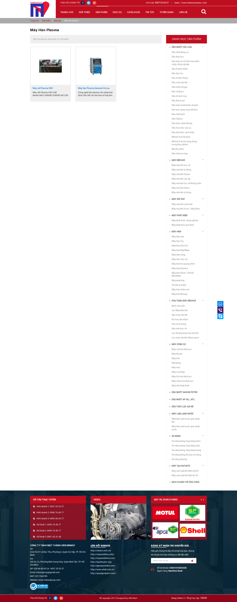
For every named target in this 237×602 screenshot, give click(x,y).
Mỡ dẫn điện (178, 149)
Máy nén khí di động (181, 192)
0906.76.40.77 (57, 512)
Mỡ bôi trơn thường (181, 137)
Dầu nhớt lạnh (178, 114)
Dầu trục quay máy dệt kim (185, 109)
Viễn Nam (132, 598)
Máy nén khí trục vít (181, 165)
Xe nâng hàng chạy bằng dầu (186, 445)
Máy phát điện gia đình (183, 225)
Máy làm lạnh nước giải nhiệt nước (186, 428)
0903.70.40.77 (54, 530)
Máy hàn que (178, 236)
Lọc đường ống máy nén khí (185, 333)
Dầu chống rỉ (178, 91)
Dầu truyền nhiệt (179, 69)
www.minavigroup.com (49, 580)
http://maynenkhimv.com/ (103, 558)
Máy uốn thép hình (180, 385)
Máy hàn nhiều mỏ (180, 289)
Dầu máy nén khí (180, 315)
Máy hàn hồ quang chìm (183, 264)
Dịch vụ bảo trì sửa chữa (185, 482)
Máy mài (176, 367)
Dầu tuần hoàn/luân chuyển (185, 105)
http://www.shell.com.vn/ (103, 569)
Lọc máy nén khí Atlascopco (185, 337)
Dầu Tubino (177, 119)
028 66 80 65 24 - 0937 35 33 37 (49, 568)
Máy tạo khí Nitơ (181, 466)
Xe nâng (176, 436)
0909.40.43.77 (57, 518)
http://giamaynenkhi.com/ (103, 565)
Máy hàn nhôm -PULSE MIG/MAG (183, 274)
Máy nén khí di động (181, 169)
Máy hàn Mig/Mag (180, 250)
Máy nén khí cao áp (181, 179)
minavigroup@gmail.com (48, 572)
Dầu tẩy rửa (177, 73)
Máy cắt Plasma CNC (43, 88)
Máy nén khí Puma (180, 188)
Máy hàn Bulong (179, 294)
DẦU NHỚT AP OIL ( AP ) (183, 399)
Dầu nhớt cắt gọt (179, 87)
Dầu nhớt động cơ (180, 52)
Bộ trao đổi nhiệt (180, 319)
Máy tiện (176, 358)
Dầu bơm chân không (182, 123)
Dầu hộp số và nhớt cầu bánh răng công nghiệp (185, 62)
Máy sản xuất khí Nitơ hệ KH (185, 471)
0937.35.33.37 (57, 506)
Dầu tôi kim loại (179, 96)
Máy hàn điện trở (180, 245)
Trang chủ (66, 12)
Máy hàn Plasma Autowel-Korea (93, 88)
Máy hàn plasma (180, 268)
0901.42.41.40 (54, 536)
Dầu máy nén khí (180, 82)
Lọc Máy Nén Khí (180, 310)
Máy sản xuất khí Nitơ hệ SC (185, 475)
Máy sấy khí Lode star (182, 204)
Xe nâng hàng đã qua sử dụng (186, 454)
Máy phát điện (179, 215)
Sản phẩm (46, 21)
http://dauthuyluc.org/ (101, 562)
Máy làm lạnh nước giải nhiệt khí (186, 420)
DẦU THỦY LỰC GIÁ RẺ (182, 406)
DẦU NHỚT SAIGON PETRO (185, 392)
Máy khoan (177, 354)
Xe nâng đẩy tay (179, 459)
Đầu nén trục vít (179, 328)
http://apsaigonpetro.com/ (103, 573)
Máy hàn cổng (178, 255)
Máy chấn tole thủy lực (182, 381)
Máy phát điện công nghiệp (185, 220)
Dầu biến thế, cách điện (183, 132)
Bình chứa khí (178, 306)
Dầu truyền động (180, 78)
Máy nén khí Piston (181, 174)
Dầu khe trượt (178, 100)
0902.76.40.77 (54, 524)
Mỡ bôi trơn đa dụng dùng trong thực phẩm (184, 143)
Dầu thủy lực (178, 57)
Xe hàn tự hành (179, 285)
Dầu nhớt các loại (182, 47)
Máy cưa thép (178, 372)
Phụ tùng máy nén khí (184, 300)
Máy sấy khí (178, 199)
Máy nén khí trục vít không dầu (186, 183)
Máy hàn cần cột (179, 259)
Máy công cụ (179, 344)
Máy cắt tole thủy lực (182, 349)
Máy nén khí (178, 160)
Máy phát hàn (178, 280)
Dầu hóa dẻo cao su (181, 128)
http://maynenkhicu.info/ (102, 554)
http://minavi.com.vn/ (101, 550)
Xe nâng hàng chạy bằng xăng (186, 450)
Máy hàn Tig (177, 241)
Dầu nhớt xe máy (180, 153)
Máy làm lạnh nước (183, 413)
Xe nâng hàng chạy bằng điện (186, 441)
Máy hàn (57, 21)
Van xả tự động (179, 324)
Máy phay (176, 363)
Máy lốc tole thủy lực (182, 376)
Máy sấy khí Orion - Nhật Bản (186, 209)
